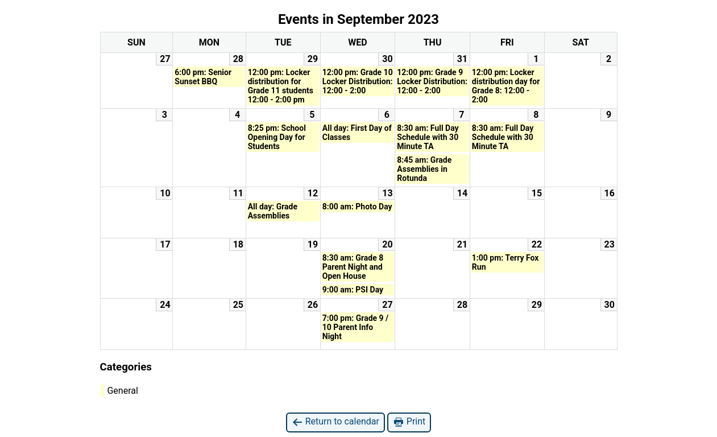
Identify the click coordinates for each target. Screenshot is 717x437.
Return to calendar (335, 422)
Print (409, 422)
